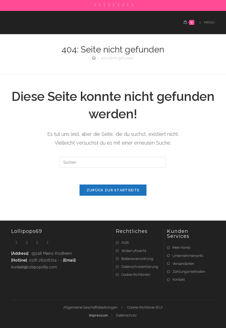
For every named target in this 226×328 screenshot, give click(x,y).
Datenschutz (126, 315)
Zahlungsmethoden (188, 272)
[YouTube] (127, 4)
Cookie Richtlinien (135, 275)
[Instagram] (113, 4)
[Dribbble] (109, 4)
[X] (95, 4)
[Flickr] (123, 4)
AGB (125, 243)
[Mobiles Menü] (205, 22)
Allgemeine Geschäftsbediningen (90, 307)
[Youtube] (47, 242)
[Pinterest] (104, 4)
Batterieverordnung (137, 259)
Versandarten (183, 264)
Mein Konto (181, 247)
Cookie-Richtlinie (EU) (145, 307)
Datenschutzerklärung (139, 267)
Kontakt (178, 279)
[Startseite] (94, 58)
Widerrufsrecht (133, 251)
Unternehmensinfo (187, 256)
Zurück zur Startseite (113, 190)
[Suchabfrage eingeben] (113, 162)
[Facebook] (100, 4)
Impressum (98, 315)
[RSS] (131, 4)
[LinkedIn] (118, 4)
